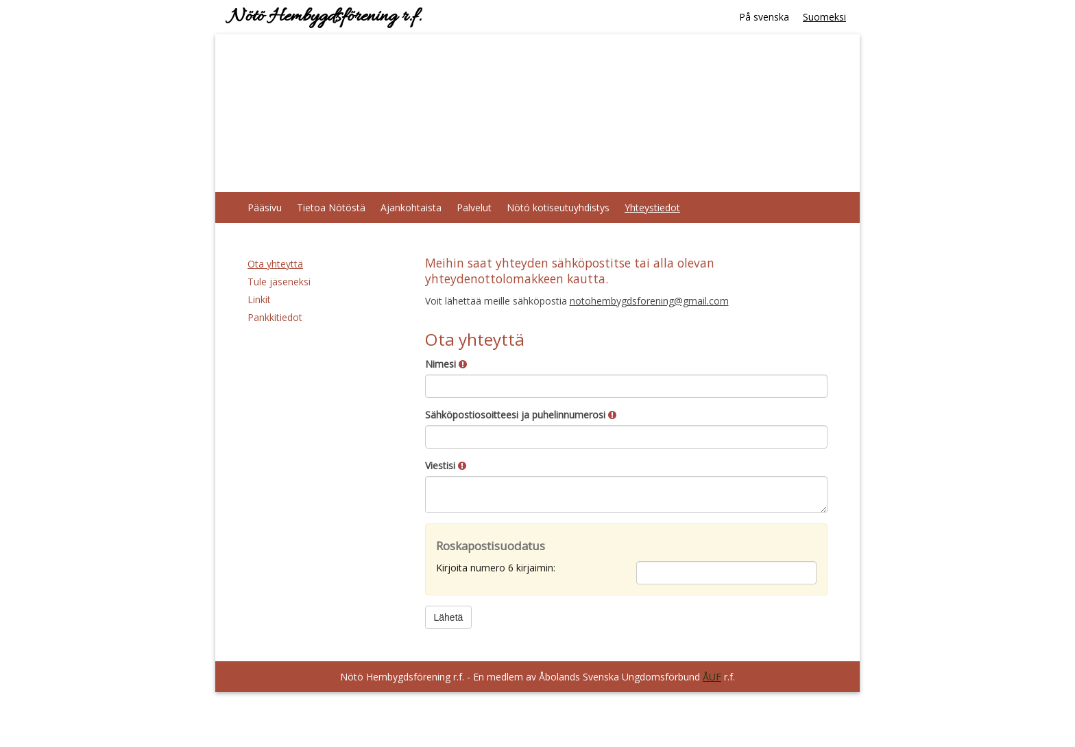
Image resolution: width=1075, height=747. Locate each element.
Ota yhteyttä (275, 263)
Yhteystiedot (652, 207)
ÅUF (712, 676)
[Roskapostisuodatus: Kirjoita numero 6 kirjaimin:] (726, 572)
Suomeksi (824, 16)
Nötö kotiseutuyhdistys (558, 207)
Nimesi (446, 363)
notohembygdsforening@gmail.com (649, 300)
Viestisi (445, 465)
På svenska (764, 16)
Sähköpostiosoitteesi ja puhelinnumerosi (520, 414)
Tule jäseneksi (279, 281)
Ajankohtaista (411, 207)
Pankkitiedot (274, 317)
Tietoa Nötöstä (331, 207)
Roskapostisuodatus (490, 546)
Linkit (259, 299)
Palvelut (474, 207)
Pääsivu (264, 207)
